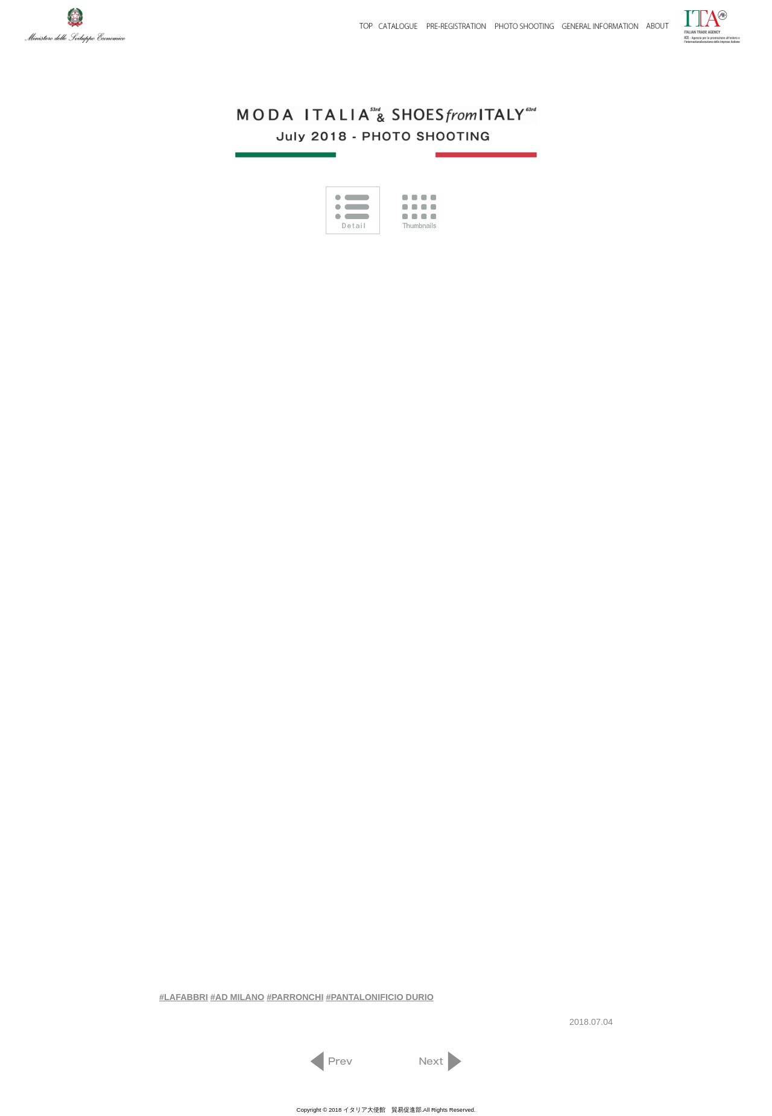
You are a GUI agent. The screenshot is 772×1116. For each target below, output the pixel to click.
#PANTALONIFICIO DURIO (380, 997)
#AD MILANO (237, 997)
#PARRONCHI (295, 997)
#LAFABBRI (183, 997)
